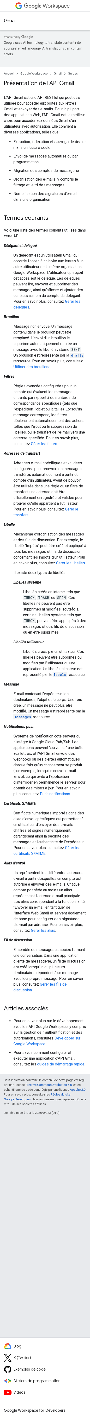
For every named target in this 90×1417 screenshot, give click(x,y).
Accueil (9, 73)
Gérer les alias (43, 930)
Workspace (47, 6)
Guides (73, 73)
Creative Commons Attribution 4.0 (48, 1085)
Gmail (10, 21)
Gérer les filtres (44, 443)
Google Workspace (34, 73)
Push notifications (55, 794)
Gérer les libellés (70, 563)
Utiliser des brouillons (31, 367)
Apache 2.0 (77, 1089)
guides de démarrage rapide (60, 1064)
